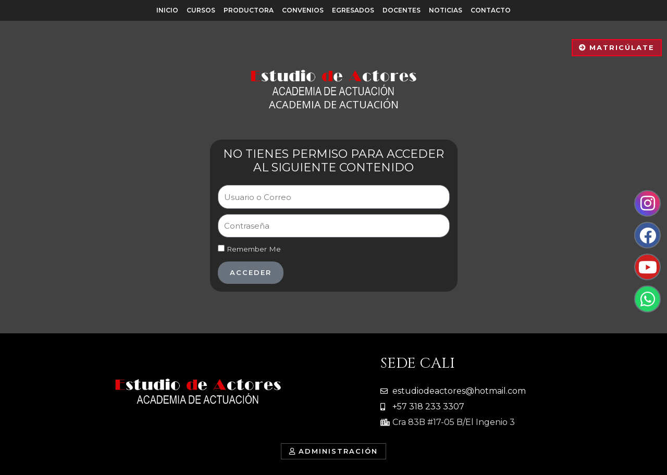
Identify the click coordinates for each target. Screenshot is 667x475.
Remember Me (249, 249)
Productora (249, 10)
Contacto (491, 10)
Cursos (201, 10)
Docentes (401, 10)
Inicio (167, 10)
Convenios (303, 10)
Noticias (445, 10)
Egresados (353, 10)
